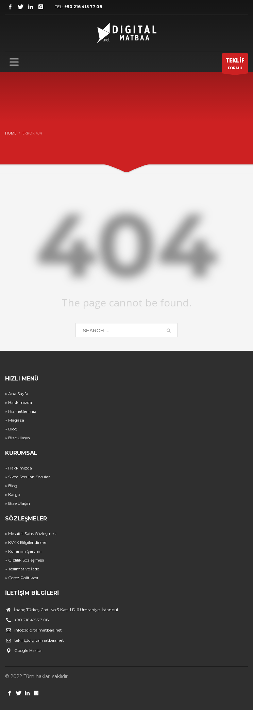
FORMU (235, 64)
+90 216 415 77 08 (83, 6)
